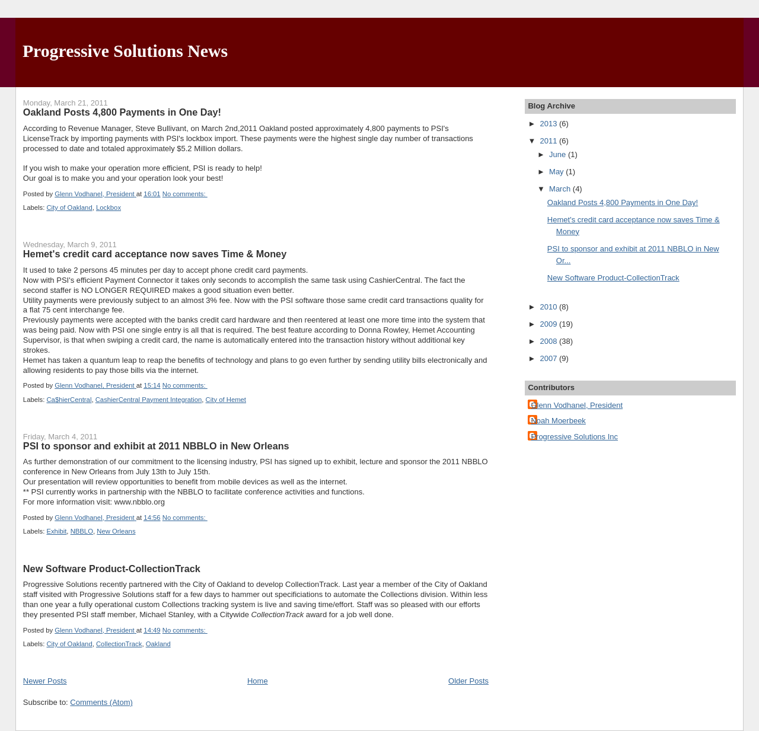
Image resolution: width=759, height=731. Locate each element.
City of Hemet (226, 399)
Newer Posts (45, 680)
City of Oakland (69, 207)
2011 (549, 140)
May (557, 171)
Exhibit (56, 531)
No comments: (185, 193)
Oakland (158, 643)
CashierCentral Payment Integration (148, 399)
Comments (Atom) (101, 702)
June (558, 154)
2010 (549, 306)
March (561, 188)
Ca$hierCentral (68, 399)
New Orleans (116, 531)
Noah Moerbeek (558, 420)
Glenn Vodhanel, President (577, 405)
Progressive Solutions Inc (574, 436)
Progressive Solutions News (125, 50)
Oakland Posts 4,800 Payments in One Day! (122, 112)
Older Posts (468, 680)
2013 (549, 123)
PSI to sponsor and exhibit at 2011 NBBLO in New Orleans (156, 445)
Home (257, 680)
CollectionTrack (119, 643)
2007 (549, 358)
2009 (549, 324)
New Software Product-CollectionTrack (111, 568)
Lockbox (108, 207)
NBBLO (82, 531)
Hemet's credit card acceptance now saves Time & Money (154, 253)
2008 (549, 341)
